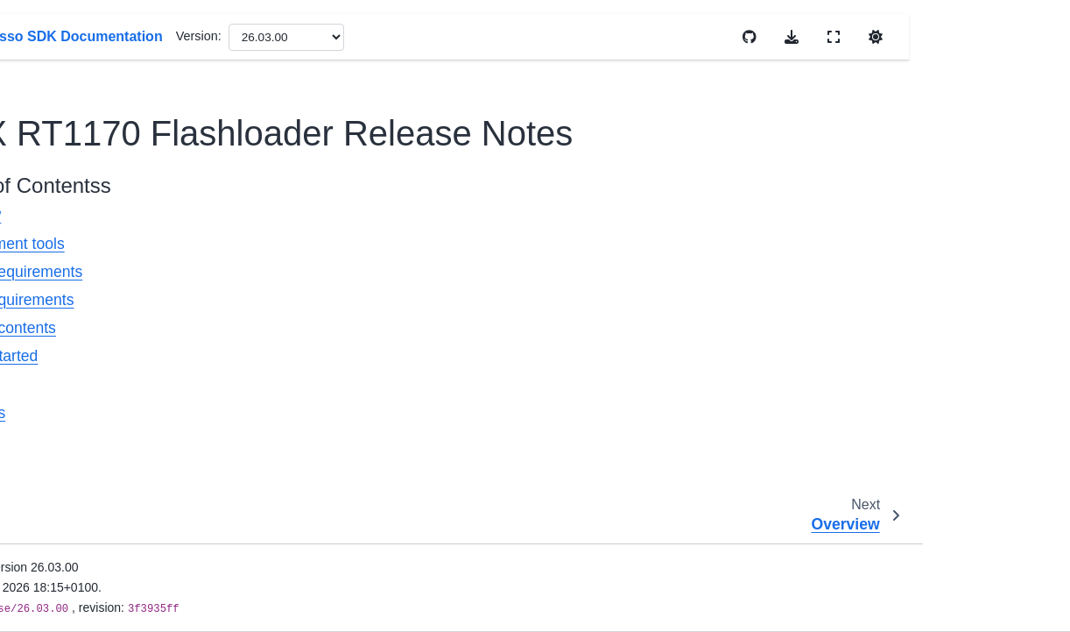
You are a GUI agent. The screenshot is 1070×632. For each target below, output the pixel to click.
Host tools (332, 413)
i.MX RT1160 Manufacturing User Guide (120, 124)
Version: (559, 36)
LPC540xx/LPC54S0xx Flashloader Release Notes (129, 401)
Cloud (53, 568)
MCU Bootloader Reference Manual (116, 529)
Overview (330, 215)
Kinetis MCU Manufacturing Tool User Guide (118, 331)
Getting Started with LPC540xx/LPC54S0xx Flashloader (129, 471)
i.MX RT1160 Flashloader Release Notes (122, 53)
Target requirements (366, 300)
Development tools (362, 243)
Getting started (348, 356)
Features (328, 385)
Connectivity (71, 596)
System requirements (370, 271)
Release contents (357, 328)
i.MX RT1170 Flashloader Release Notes (126, 193)
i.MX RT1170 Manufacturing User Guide (120, 262)
